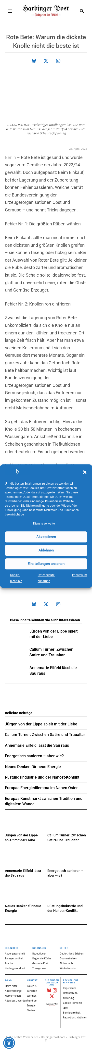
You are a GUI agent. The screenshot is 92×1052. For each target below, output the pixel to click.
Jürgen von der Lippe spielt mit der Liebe (41, 724)
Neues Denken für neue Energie (33, 766)
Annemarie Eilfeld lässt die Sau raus (37, 745)
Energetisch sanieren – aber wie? (34, 756)
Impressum (79, 575)
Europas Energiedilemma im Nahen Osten (42, 787)
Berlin (10, 157)
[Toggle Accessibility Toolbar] (9, 1043)
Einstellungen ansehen (46, 564)
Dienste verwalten (44, 523)
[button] (84, 472)
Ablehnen (46, 550)
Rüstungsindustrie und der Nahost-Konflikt (42, 777)
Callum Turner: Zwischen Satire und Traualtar (45, 734)
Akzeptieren (46, 537)
